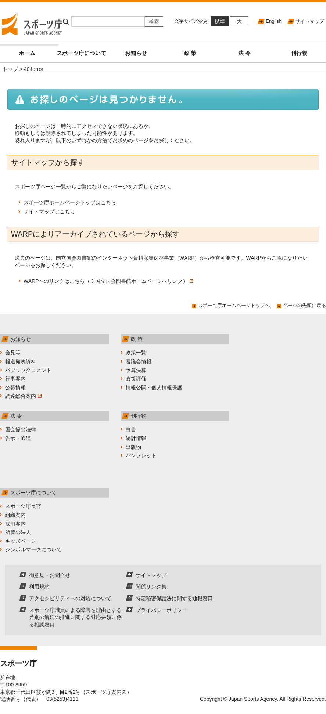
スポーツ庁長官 (23, 506)
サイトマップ (309, 21)
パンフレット (141, 455)
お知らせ (136, 53)
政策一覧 (136, 353)
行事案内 (15, 379)
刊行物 (299, 53)
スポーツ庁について (81, 53)
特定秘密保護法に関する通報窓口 (174, 598)
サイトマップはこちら (49, 211)
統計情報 (136, 438)
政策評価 (136, 379)
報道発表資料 (20, 361)
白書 (131, 429)
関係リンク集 (151, 586)
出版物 (133, 447)
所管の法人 (18, 532)
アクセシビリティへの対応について (70, 598)
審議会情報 (138, 361)
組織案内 (15, 515)
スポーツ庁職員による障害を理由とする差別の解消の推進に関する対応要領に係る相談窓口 (75, 617)
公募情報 (15, 387)
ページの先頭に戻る (304, 305)
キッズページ (20, 541)
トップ (10, 69)
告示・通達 (18, 438)
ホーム (36, 50)
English (274, 21)
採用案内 (15, 524)
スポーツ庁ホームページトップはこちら (70, 202)
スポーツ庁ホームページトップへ (234, 305)
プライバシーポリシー (161, 610)
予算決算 (136, 370)
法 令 (244, 53)
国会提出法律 (20, 429)
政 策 (190, 53)
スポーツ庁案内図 (106, 692)
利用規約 (39, 586)
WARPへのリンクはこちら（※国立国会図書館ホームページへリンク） (108, 281)
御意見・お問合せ (49, 575)
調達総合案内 (23, 396)
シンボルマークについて (33, 549)
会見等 (13, 353)
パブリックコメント (28, 370)
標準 (220, 21)
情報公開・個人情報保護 (154, 387)
